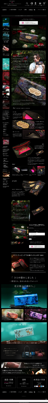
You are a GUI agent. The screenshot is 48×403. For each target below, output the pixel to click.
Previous (12, 231)
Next (27, 231)
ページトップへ (46, 399)
